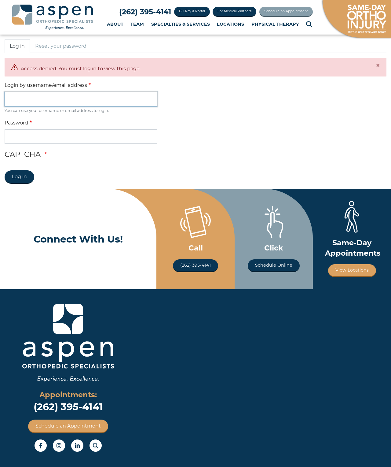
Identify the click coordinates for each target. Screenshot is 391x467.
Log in (17, 46)
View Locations (352, 270)
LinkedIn (77, 445)
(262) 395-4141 (145, 11)
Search (309, 24)
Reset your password (60, 46)
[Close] (378, 65)
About (115, 24)
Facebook (41, 445)
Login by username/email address (46, 85)
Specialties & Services (180, 24)
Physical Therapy (275, 24)
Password (16, 123)
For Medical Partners (234, 11)
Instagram (59, 445)
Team (137, 24)
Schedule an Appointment (286, 11)
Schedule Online (273, 265)
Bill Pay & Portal (192, 11)
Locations (230, 24)
